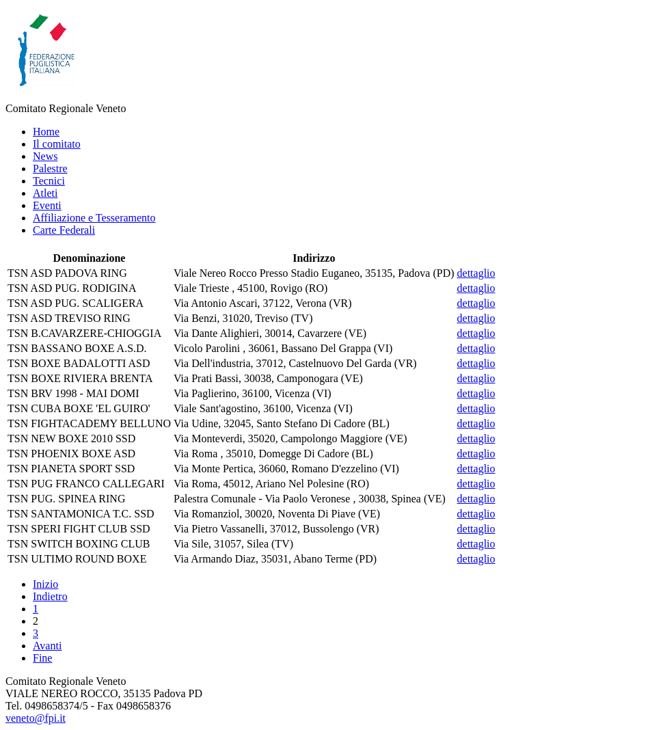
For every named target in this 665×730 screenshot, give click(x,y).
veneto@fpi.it (35, 718)
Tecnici (49, 181)
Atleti (45, 193)
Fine (42, 658)
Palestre (50, 168)
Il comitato (57, 144)
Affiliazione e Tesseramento (94, 218)
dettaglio (476, 273)
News (45, 156)
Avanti (47, 645)
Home (46, 131)
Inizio (45, 584)
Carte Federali (64, 230)
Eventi (47, 205)
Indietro (50, 596)
